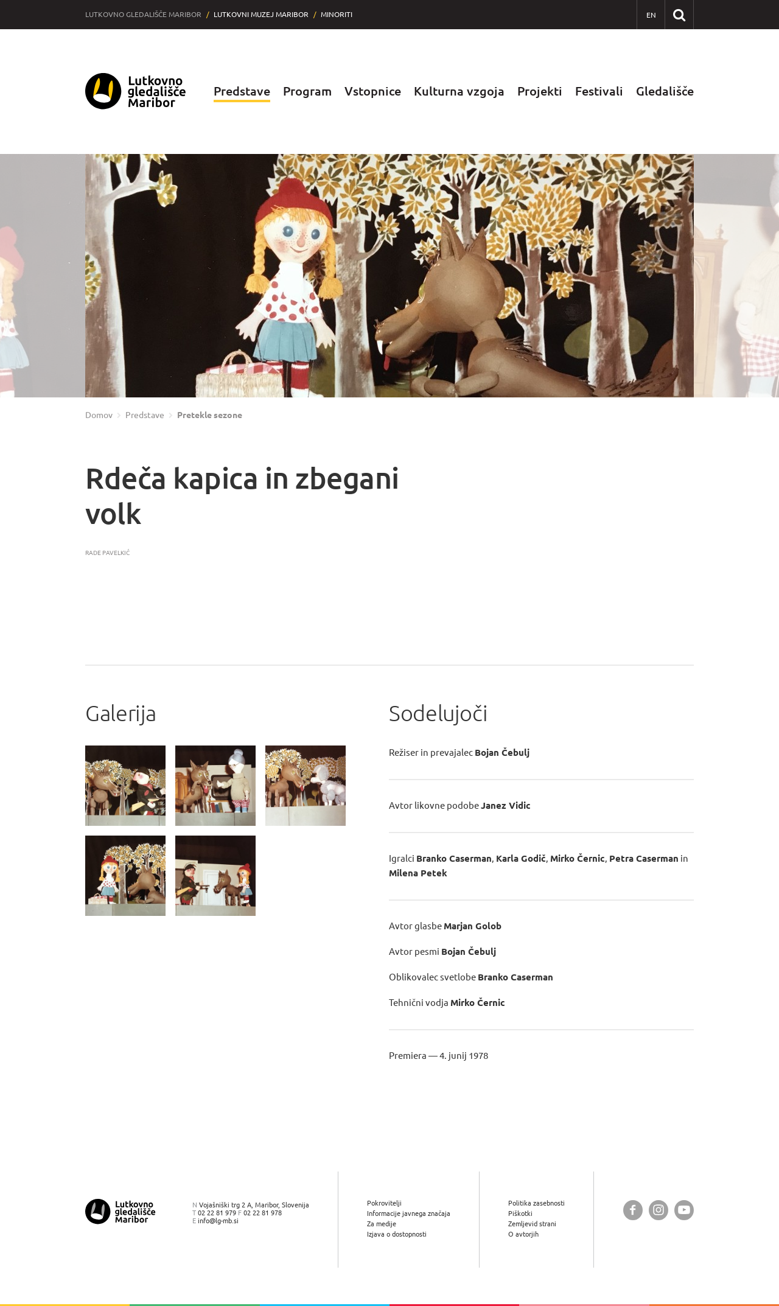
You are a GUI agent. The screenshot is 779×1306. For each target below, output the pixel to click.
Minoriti (336, 14)
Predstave (242, 91)
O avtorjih (523, 1234)
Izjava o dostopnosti (397, 1234)
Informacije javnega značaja (408, 1213)
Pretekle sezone (209, 415)
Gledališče (665, 91)
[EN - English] (651, 15)
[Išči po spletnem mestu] (679, 14)
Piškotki (520, 1213)
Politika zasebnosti (536, 1203)
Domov (99, 415)
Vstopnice (372, 91)
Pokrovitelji (384, 1203)
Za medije (381, 1223)
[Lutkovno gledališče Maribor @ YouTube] (684, 1210)
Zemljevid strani (532, 1223)
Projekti (539, 91)
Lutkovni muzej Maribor (261, 14)
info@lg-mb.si (218, 1220)
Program (307, 91)
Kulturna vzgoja (459, 91)
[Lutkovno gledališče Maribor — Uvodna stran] (135, 91)
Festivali (599, 91)
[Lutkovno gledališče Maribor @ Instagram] (658, 1210)
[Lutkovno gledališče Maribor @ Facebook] (633, 1210)
